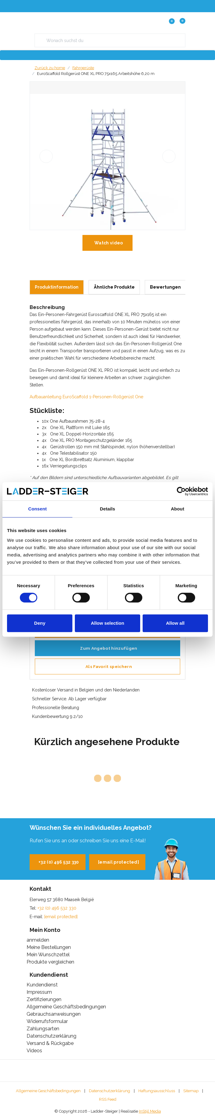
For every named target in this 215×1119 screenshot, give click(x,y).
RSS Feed (107, 1099)
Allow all (175, 623)
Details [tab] (107, 508)
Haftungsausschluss (156, 1091)
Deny (40, 623)
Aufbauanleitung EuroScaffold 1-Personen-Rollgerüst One (86, 396)
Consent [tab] (37, 508)
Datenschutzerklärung (109, 1091)
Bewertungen (165, 287)
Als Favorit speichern (109, 666)
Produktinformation (56, 287)
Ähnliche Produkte (114, 287)
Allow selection (107, 623)
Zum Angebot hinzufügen (108, 648)
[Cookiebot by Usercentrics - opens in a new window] (181, 491)
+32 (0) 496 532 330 (58, 862)
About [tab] (177, 508)
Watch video (108, 242)
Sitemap (191, 1091)
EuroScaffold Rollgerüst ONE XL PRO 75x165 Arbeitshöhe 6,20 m (96, 73)
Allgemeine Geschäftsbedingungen (48, 1091)
